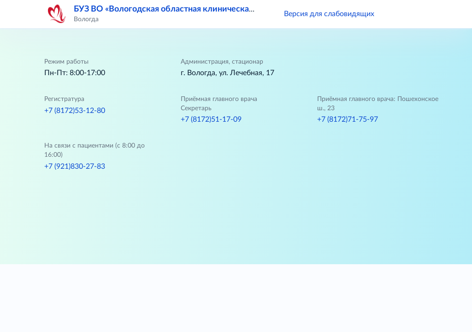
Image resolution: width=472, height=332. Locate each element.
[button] (394, 14)
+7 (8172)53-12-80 (74, 110)
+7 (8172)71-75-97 (347, 119)
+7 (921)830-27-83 (74, 166)
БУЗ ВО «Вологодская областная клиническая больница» (185, 9)
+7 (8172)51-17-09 (211, 119)
